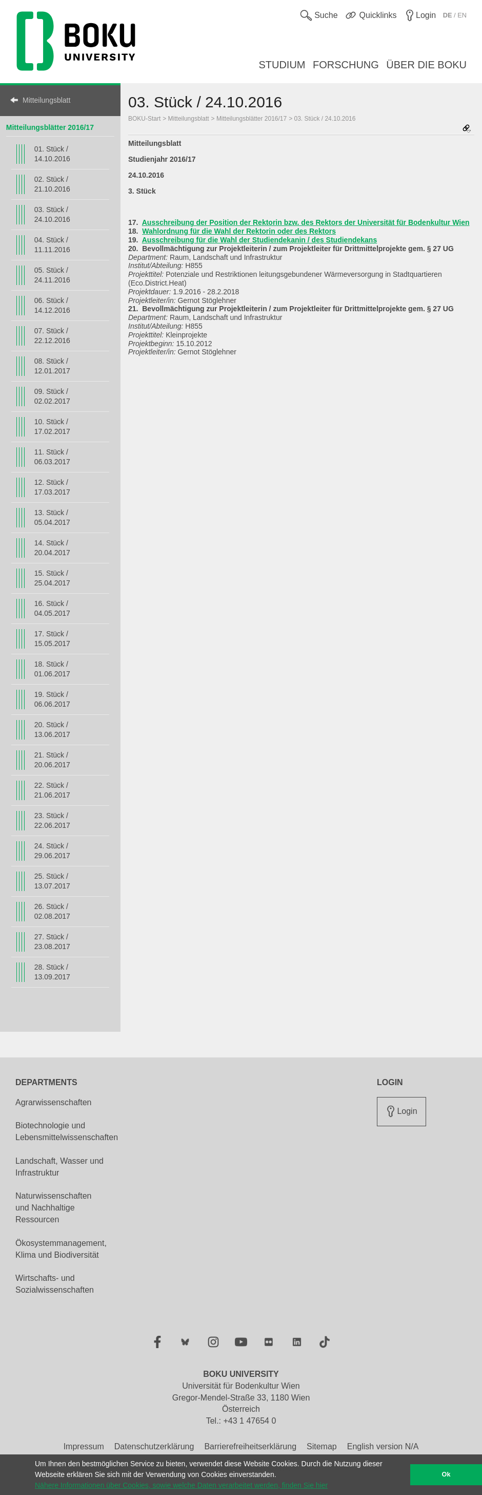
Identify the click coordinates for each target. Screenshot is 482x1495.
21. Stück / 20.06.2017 (52, 760)
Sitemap (322, 1446)
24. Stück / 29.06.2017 (52, 851)
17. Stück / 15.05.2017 (52, 639)
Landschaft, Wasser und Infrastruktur (59, 1167)
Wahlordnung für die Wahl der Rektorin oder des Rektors (239, 231)
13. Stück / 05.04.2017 (52, 517)
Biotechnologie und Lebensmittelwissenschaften (66, 1131)
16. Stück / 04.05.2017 (52, 608)
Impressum (84, 1446)
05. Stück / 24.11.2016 (52, 275)
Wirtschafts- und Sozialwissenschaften (54, 1284)
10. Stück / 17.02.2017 (52, 427)
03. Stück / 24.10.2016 (52, 214)
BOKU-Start (144, 118)
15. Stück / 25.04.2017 (52, 578)
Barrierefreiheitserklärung (250, 1446)
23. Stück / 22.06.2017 (52, 820)
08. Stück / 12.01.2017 (52, 366)
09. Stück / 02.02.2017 (52, 396)
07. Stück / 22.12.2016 (52, 336)
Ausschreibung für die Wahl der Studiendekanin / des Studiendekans (259, 240)
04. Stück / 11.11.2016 (52, 245)
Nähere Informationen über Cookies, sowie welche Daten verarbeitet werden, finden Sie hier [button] (181, 1485)
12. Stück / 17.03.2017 (52, 487)
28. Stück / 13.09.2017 (52, 972)
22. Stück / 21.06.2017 (52, 790)
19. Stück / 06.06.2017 (52, 699)
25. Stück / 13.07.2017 (52, 881)
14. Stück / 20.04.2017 (52, 548)
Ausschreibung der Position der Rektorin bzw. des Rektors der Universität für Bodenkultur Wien (306, 222)
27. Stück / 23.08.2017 (52, 942)
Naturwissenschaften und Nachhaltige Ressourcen (53, 1207)
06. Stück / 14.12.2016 (52, 305)
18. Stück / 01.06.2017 (52, 669)
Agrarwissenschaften (53, 1102)
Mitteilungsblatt (46, 100)
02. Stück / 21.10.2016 (52, 184)
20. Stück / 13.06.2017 (52, 730)
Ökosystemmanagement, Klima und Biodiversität (61, 1249)
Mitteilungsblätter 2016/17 (50, 127)
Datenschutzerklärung (154, 1446)
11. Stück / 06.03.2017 (52, 457)
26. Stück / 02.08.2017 (52, 911)
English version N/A (383, 1446)
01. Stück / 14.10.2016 (52, 154)
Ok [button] (446, 1474)
